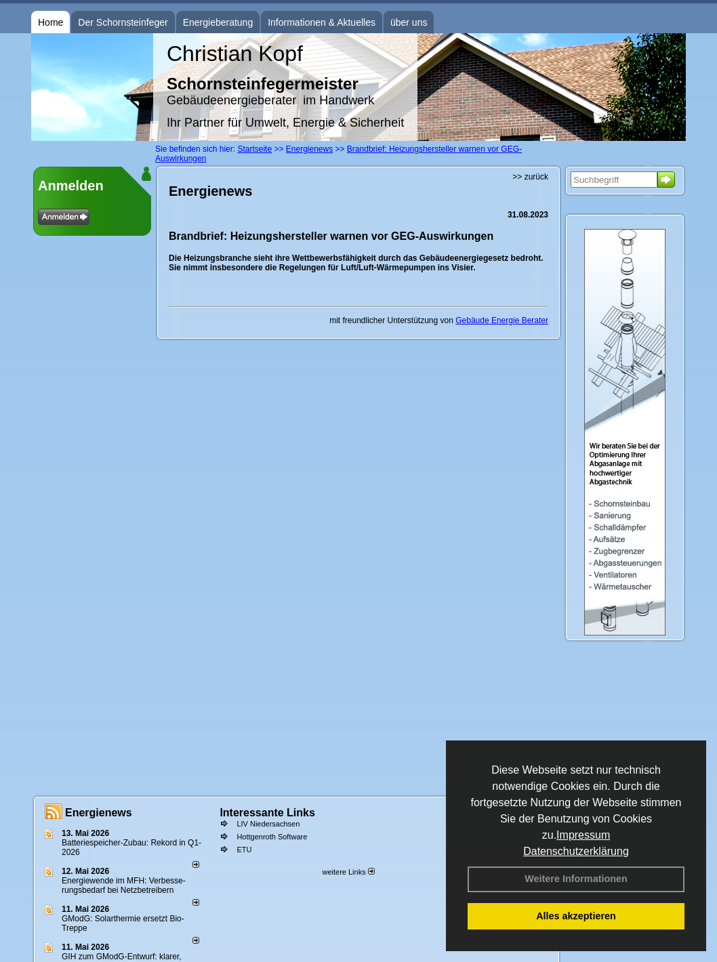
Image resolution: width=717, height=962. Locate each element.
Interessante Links (267, 812)
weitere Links (348, 872)
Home (50, 22)
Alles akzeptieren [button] (576, 916)
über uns (408, 22)
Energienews (98, 812)
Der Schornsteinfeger (122, 22)
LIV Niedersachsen (268, 824)
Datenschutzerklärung (576, 851)
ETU (244, 849)
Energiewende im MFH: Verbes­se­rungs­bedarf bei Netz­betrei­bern (124, 885)
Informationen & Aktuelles (321, 22)
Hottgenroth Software (272, 837)
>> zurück (530, 177)
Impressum (583, 835)
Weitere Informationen (576, 878)
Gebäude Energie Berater (501, 320)
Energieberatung (218, 22)
